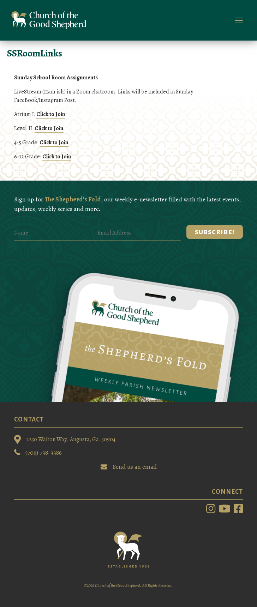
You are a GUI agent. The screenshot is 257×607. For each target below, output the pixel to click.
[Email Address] (139, 233)
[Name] (55, 233)
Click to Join (50, 114)
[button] (214, 232)
